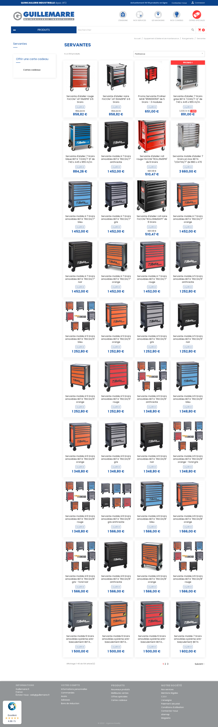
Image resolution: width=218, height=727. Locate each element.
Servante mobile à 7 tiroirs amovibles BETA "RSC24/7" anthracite (116, 159)
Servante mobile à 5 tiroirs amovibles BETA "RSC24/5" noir (188, 339)
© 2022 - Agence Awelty (109, 723)
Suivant (200, 664)
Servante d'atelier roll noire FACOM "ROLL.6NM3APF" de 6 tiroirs (152, 219)
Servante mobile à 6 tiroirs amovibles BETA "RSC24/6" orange (80, 459)
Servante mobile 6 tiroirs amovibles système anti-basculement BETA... (80, 639)
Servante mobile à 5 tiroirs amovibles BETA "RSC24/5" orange (116, 339)
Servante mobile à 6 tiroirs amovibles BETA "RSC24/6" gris (116, 459)
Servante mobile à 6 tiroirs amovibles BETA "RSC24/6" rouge (80, 519)
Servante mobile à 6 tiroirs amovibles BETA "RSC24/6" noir (152, 459)
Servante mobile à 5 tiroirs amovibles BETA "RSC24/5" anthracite (188, 279)
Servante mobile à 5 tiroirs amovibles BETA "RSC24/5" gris (152, 339)
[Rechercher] (136, 29)
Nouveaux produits (120, 689)
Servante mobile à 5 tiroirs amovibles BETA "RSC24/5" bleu (80, 339)
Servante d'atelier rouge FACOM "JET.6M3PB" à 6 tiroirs (80, 99)
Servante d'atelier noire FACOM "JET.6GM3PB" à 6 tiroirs (116, 99)
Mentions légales (169, 693)
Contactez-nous (179, 3)
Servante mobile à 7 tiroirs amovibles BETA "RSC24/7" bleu (80, 219)
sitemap (165, 714)
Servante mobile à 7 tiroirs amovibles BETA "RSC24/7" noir (80, 279)
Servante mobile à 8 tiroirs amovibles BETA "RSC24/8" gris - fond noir (80, 579)
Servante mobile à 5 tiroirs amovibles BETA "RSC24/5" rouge (116, 399)
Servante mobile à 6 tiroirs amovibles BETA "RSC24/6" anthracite (152, 399)
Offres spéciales (119, 696)
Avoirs (64, 696)
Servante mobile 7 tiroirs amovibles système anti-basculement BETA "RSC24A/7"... (188, 639)
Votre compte (70, 685)
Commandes (67, 692)
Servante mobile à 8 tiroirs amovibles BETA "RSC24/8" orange (188, 519)
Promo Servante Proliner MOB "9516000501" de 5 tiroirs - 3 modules (152, 99)
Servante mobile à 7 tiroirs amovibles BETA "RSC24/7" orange (188, 219)
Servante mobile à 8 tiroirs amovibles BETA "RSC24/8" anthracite (116, 579)
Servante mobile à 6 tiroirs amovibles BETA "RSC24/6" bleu (188, 399)
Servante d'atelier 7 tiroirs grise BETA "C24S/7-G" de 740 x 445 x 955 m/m (187, 99)
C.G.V (164, 696)
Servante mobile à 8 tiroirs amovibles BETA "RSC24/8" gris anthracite (116, 519)
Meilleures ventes (119, 693)
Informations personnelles (74, 689)
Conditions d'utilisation (172, 707)
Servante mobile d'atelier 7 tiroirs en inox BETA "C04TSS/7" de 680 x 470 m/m (188, 159)
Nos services (167, 689)
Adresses (65, 699)
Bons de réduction (70, 703)
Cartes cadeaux (31, 69)
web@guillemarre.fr (40, 694)
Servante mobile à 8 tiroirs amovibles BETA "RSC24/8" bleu (152, 519)
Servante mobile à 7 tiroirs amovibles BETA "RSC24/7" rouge (152, 279)
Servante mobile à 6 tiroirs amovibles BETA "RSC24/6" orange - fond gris (188, 459)
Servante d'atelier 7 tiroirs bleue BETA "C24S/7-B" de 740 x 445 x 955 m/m (80, 159)
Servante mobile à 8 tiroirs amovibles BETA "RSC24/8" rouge (188, 579)
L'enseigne (166, 700)
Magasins (166, 718)
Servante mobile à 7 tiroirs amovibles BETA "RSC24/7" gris (116, 219)
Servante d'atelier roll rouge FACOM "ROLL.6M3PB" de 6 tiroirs (151, 159)
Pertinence (169, 53)
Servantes (20, 43)
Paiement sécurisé (170, 703)
